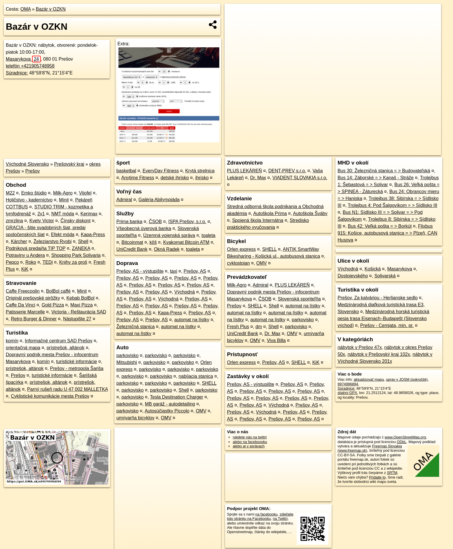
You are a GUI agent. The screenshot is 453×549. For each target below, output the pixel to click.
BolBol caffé (58, 291)
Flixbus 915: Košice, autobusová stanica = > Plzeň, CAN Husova (387, 233)
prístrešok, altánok (65, 347)
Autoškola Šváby (310, 213)
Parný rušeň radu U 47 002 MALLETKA (67, 389)
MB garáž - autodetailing (170, 404)
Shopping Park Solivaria (76, 255)
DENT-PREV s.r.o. (287, 170)
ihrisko (202, 177)
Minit (64, 199)
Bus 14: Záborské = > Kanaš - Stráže (375, 177)
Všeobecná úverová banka (143, 228)
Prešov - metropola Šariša (76, 368)
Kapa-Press (93, 234)
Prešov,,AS (196, 298)
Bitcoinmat (132, 242)
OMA (26, 9)
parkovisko (127, 355)
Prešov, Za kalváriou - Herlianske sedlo (377, 297)
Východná (184, 292)
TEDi (47, 262)
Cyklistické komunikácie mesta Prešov (50, 396)
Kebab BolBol (80, 298)
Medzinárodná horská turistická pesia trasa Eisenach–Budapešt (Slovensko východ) (383, 318)
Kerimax (89, 213)
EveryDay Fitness (161, 170)
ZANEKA (81, 248)
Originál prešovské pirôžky (33, 298)
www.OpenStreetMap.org (405, 437)
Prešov (32, 171)
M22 (10, 193)
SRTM (392, 472)
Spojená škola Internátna (257, 220)
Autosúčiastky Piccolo (167, 410)
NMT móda (62, 213)
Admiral (124, 199)
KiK (24, 269)
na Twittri (280, 518)
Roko (30, 262)
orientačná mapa (23, 347)
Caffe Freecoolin (23, 291)
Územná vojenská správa (169, 235)
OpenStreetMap (341, 151)
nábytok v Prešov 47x (359, 347)
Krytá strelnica (199, 170)
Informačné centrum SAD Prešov (58, 340)
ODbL (401, 442)
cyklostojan (238, 263)
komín (12, 340)
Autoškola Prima (270, 213)
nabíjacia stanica (196, 376)
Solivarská (385, 275)
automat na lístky (191, 319)
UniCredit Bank (132, 249)
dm (258, 326)
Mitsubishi (126, 362)
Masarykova (23, 59)
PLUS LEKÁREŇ (244, 170)
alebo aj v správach (249, 446)
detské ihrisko (175, 177)
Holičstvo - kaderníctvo (29, 199)
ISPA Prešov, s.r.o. (187, 221)
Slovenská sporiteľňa (299, 298)
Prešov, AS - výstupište (140, 271)
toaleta (208, 235)
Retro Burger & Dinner (34, 318)
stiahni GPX (347, 393)
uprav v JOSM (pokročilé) (407, 379)
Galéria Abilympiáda (158, 199)
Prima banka (129, 221)
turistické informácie (76, 361)
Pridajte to (377, 477)
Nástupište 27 (77, 318)
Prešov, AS (195, 271)
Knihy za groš (73, 262)
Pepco (12, 262)
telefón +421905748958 (30, 66)
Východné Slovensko (27, 164)
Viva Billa (276, 340)
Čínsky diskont (75, 220)
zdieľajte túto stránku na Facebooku (260, 516)
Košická (373, 268)
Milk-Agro (63, 193)
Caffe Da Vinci (20, 304)
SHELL (209, 383)
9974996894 (347, 384)
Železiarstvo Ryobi (53, 241)
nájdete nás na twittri (250, 437)
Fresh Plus (238, 326)
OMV (201, 410)
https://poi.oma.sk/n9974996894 (415, 151)
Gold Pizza (53, 304)
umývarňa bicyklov (135, 417)
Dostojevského (352, 275)
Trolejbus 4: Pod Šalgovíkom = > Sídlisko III (392, 205)
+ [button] (234, 13)
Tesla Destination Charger (176, 397)
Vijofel (85, 193)
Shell (83, 241)
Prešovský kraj (69, 164)
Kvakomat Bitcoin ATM (186, 242)
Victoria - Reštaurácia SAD (78, 311)
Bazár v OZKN (51, 9)
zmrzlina (14, 220)
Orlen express (241, 249)
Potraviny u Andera (25, 255)
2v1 (41, 213)
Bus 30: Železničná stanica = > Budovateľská (383, 170)
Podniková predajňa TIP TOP (36, 248)
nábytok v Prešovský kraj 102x (379, 354)
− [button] (234, 22)
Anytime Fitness (137, 177)
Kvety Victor (41, 220)
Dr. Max (258, 177)
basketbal (126, 170)
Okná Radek (167, 249)
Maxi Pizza (81, 304)
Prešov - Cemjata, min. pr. (387, 325)
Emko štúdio (34, 193)
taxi (173, 271)
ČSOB (155, 221)
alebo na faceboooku (250, 442)
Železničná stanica (135, 326)
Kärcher (19, 241)
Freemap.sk (371, 151)
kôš (153, 242)
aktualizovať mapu (369, 379)
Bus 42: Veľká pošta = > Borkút (380, 226)
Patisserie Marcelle (25, 311)
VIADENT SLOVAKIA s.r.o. (299, 177)
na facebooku (266, 514)
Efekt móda (63, 234)
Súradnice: (17, 72)
